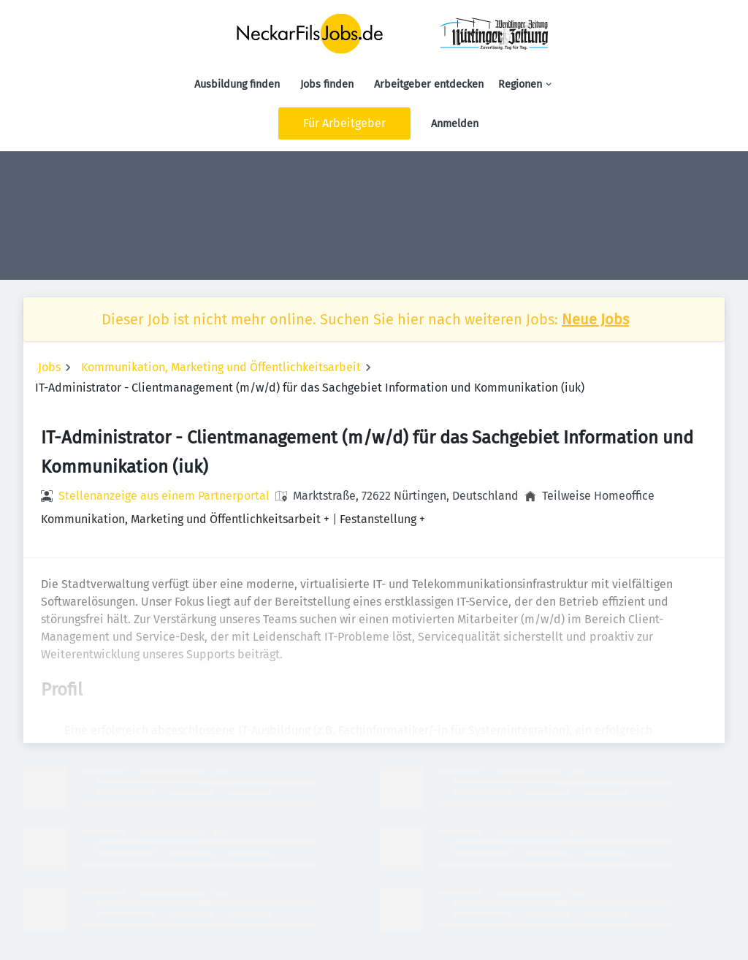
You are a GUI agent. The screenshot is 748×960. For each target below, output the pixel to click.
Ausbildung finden (237, 84)
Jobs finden (327, 84)
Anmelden (454, 124)
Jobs (49, 367)
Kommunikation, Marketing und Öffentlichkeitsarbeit (221, 367)
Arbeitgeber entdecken (429, 84)
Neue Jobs (595, 319)
